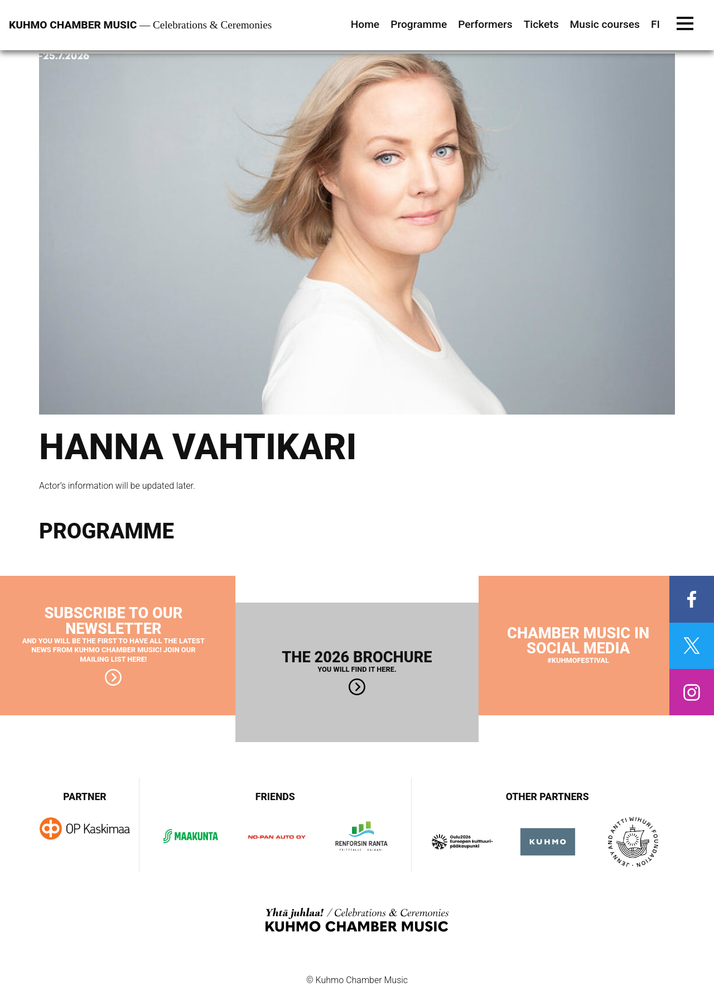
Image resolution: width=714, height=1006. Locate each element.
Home (365, 24)
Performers (485, 24)
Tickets (541, 24)
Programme (418, 24)
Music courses (605, 24)
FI (655, 24)
